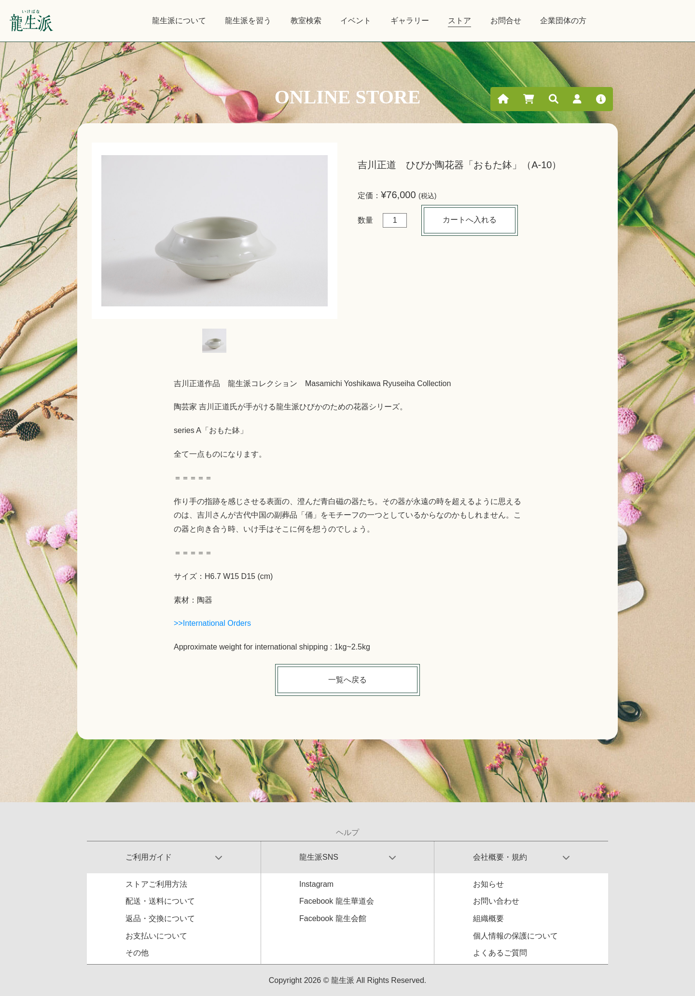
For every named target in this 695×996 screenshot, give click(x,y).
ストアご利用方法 (156, 884)
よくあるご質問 (500, 953)
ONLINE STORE (348, 97)
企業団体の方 (563, 20)
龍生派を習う (248, 20)
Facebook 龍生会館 (332, 918)
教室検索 (306, 20)
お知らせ (488, 884)
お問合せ (505, 20)
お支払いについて (156, 936)
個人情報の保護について (515, 936)
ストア (459, 20)
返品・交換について (160, 918)
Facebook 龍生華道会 (336, 901)
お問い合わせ (496, 901)
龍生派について (179, 20)
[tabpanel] (214, 230)
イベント (355, 20)
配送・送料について (160, 901)
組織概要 (488, 918)
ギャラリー (409, 20)
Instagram (316, 884)
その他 (137, 953)
